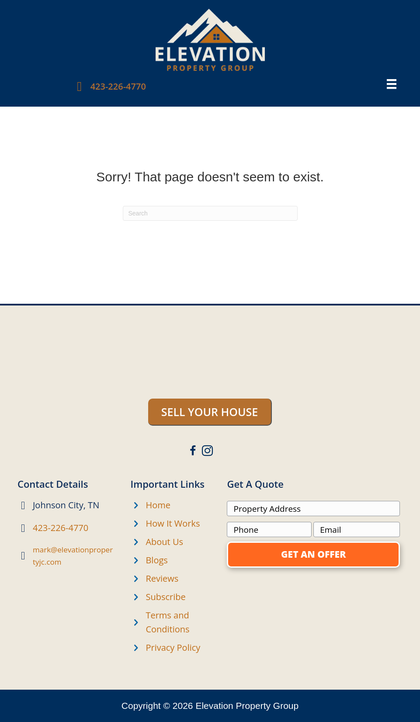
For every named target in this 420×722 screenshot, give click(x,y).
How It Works (173, 523)
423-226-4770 (118, 86)
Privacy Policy (173, 647)
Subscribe (165, 597)
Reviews (162, 578)
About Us (164, 542)
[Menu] (392, 84)
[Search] (210, 213)
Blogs (156, 560)
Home (158, 505)
